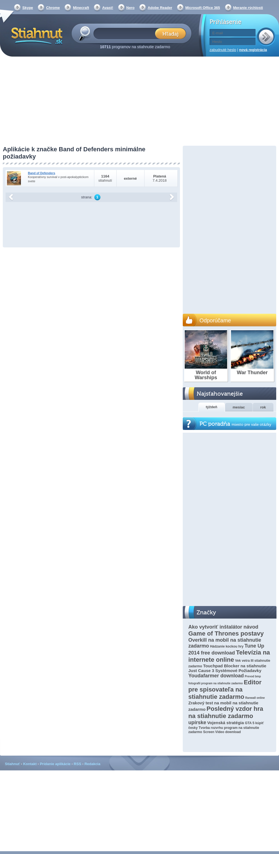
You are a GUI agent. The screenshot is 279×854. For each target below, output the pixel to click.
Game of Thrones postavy (226, 633)
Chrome (53, 8)
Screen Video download (222, 732)
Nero (130, 8)
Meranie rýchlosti (248, 8)
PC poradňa (235, 424)
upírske (197, 722)
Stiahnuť (12, 764)
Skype (27, 8)
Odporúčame (215, 320)
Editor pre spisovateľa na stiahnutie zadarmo (224, 689)
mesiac (239, 407)
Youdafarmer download (216, 675)
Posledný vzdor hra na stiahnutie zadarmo (225, 712)
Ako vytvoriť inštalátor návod (223, 627)
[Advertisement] (139, 102)
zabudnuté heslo (223, 50)
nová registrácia (253, 50)
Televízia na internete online (229, 656)
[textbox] (126, 33)
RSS (77, 764)
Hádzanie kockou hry (227, 646)
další (171, 197)
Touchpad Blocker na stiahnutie (234, 665)
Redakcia (92, 764)
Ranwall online (255, 697)
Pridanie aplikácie (55, 764)
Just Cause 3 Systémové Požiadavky (224, 670)
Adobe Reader (160, 8)
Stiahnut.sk (36, 35)
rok (263, 407)
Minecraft (81, 8)
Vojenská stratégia (225, 722)
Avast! (107, 8)
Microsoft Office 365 (202, 8)
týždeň (211, 407)
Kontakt (30, 764)
